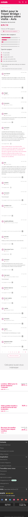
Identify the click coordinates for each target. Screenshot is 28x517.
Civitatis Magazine (5, 462)
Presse (2, 448)
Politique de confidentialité (17, 516)
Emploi (2, 486)
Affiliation (2, 474)
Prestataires (3, 471)
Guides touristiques (5, 465)
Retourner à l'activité (5, 7)
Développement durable (7, 451)
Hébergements (4, 483)
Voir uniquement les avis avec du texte (12, 68)
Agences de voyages (5, 477)
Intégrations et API (5, 480)
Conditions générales (7, 516)
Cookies (23, 516)
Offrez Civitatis (4, 454)
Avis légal (12, 516)
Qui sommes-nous (5, 445)
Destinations (3, 459)
